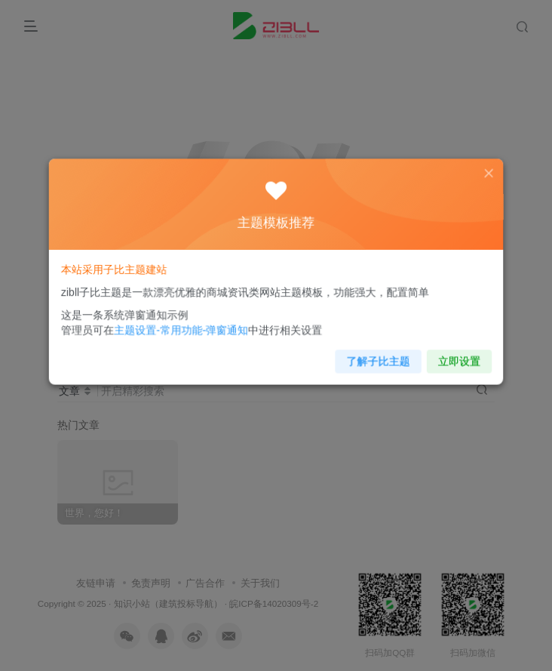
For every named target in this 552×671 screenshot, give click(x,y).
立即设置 (448, 356)
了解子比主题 (372, 356)
